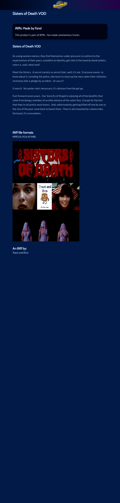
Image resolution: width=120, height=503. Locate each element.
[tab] (60, 28)
